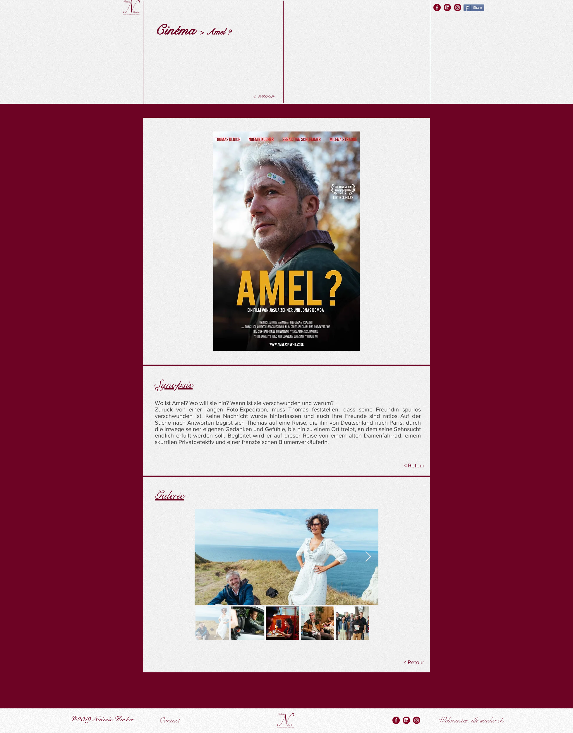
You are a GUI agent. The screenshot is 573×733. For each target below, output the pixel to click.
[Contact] (169, 720)
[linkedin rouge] (447, 7)
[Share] (474, 7)
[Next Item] (368, 557)
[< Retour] (414, 465)
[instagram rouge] (457, 7)
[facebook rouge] (437, 7)
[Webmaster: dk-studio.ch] (471, 720)
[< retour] (263, 96)
